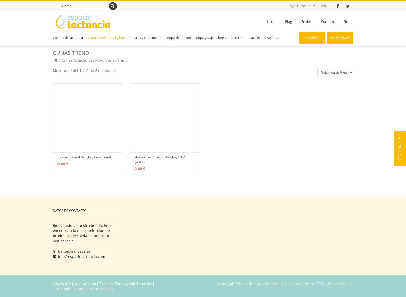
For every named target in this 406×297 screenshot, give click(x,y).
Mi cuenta (321, 5)
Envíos (306, 21)
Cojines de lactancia (68, 37)
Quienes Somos (340, 283)
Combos (312, 37)
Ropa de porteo (179, 37)
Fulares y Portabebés (146, 37)
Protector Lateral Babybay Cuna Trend (83, 157)
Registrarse (296, 5)
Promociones (340, 37)
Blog (288, 21)
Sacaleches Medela (263, 37)
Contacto (328, 21)
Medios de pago (249, 283)
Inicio (271, 21)
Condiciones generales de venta (289, 283)
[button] (400, 148)
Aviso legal (225, 283)
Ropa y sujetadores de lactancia (220, 37)
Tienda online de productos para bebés (83, 288)
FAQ (321, 283)
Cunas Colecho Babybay (106, 37)
